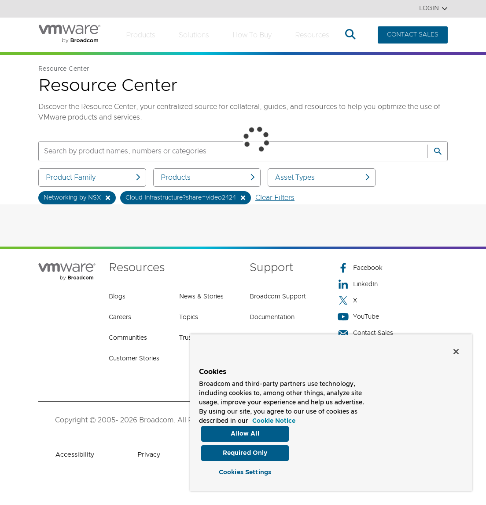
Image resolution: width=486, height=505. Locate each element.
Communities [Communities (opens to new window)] (128, 338)
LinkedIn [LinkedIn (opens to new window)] (358, 284)
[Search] (437, 151)
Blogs (117, 297)
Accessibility (74, 454)
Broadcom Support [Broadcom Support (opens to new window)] (278, 297)
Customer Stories (134, 359)
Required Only (245, 452)
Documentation (272, 317)
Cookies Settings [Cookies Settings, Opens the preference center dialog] (245, 472)
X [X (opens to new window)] (347, 300)
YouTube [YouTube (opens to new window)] (358, 316)
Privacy (148, 454)
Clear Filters (275, 197)
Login (433, 8)
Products (140, 35)
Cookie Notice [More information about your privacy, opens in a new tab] (273, 419)
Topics (188, 317)
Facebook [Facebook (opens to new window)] (360, 267)
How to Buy (252, 35)
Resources (312, 35)
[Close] (456, 349)
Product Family (94, 177)
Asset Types (323, 177)
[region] (331, 411)
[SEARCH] (224, 151)
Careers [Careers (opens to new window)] (120, 317)
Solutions (194, 35)
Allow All (245, 432)
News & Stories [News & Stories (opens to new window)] (201, 297)
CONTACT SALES (412, 35)
